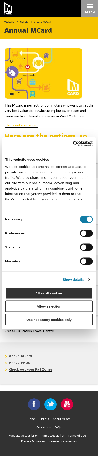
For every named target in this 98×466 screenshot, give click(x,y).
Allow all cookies (49, 293)
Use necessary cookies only (49, 319)
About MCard (62, 419)
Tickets (24, 22)
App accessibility (53, 436)
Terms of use (77, 436)
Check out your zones (21, 125)
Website (9, 22)
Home (32, 419)
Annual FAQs (19, 362)
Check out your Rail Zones (30, 369)
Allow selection (49, 306)
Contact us (43, 427)
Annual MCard (42, 22)
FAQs (58, 427)
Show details (73, 279)
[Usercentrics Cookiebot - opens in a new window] (73, 143)
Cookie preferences (63, 441)
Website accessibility (23, 436)
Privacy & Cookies (33, 441)
